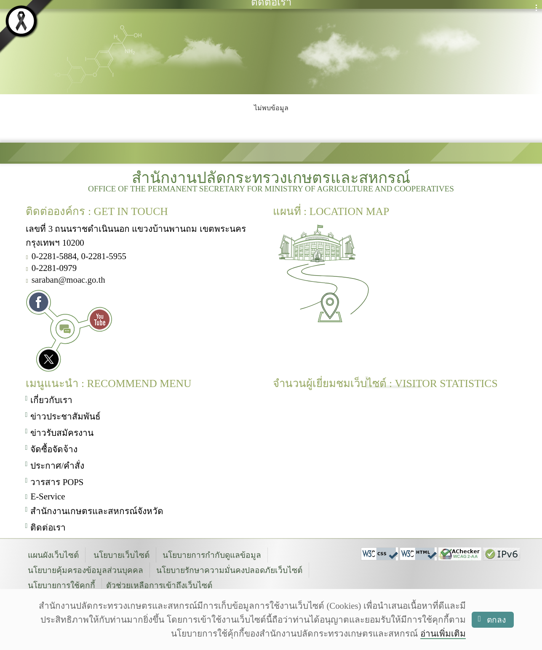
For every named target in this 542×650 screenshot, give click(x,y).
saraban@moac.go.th (68, 279)
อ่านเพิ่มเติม (443, 633)
